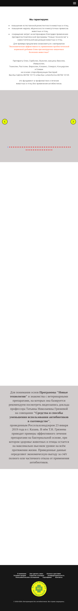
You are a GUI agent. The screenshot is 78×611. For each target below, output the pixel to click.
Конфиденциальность (56, 575)
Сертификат (47, 577)
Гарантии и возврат (36, 575)
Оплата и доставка (54, 573)
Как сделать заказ (36, 573)
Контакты (58, 577)
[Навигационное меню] (74, 3)
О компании (21, 573)
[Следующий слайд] (73, 121)
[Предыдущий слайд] (5, 121)
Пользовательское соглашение (27, 577)
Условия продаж (20, 575)
